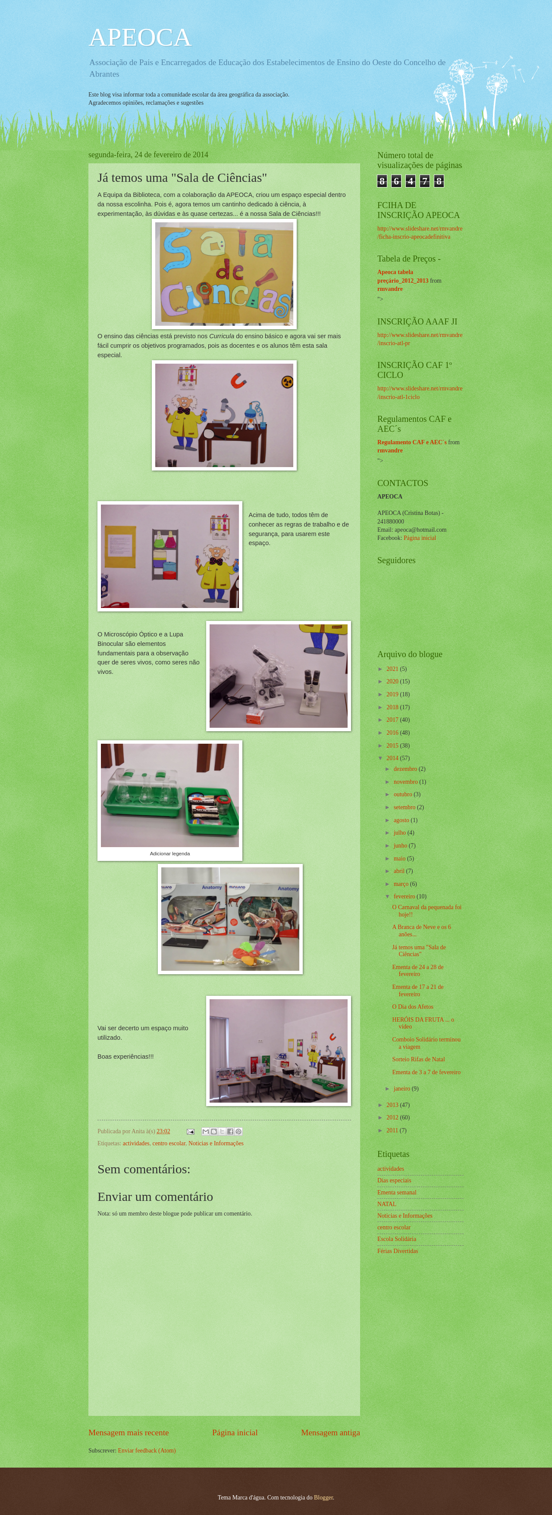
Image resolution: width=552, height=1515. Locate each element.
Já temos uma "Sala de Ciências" (418, 951)
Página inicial (235, 1432)
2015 (393, 745)
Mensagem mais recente (128, 1432)
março (402, 884)
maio (400, 858)
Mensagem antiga (330, 1432)
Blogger (323, 1497)
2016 (393, 732)
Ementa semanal (397, 1192)
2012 (393, 1117)
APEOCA (140, 37)
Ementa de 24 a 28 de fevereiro (417, 971)
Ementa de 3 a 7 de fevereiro (426, 1072)
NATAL (386, 1204)
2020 (393, 681)
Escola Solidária (396, 1239)
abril (400, 871)
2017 (393, 720)
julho (401, 832)
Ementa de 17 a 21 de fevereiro (417, 991)
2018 (393, 707)
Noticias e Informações (216, 1143)
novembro (406, 782)
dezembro (406, 769)
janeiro (403, 1088)
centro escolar (169, 1143)
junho (401, 845)
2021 (393, 669)
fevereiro (405, 896)
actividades (136, 1143)
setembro (405, 807)
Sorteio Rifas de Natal (418, 1059)
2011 (393, 1130)
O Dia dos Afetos (412, 1007)
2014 (393, 758)
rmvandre (390, 289)
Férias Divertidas (397, 1251)
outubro (404, 794)
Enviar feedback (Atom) (147, 1450)
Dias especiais (394, 1180)
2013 (393, 1105)
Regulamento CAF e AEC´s (412, 442)
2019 (393, 694)
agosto (402, 820)
